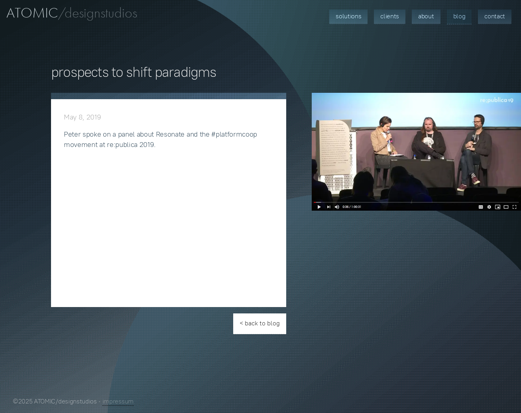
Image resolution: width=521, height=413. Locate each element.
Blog (459, 16)
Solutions (348, 16)
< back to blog (260, 323)
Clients (389, 16)
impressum (118, 401)
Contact (494, 16)
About (426, 16)
